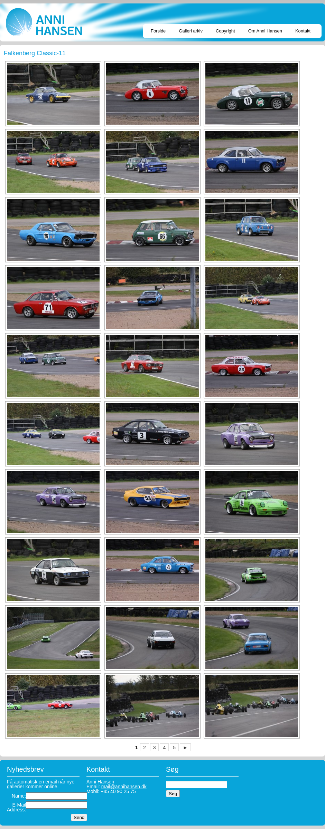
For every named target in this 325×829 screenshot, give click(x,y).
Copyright (225, 30)
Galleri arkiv (191, 30)
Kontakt (302, 30)
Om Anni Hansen (265, 30)
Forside (158, 30)
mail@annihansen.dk (124, 786)
